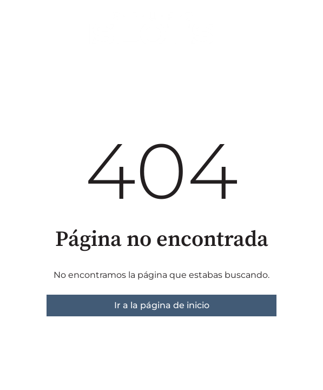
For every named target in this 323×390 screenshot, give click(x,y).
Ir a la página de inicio (161, 305)
